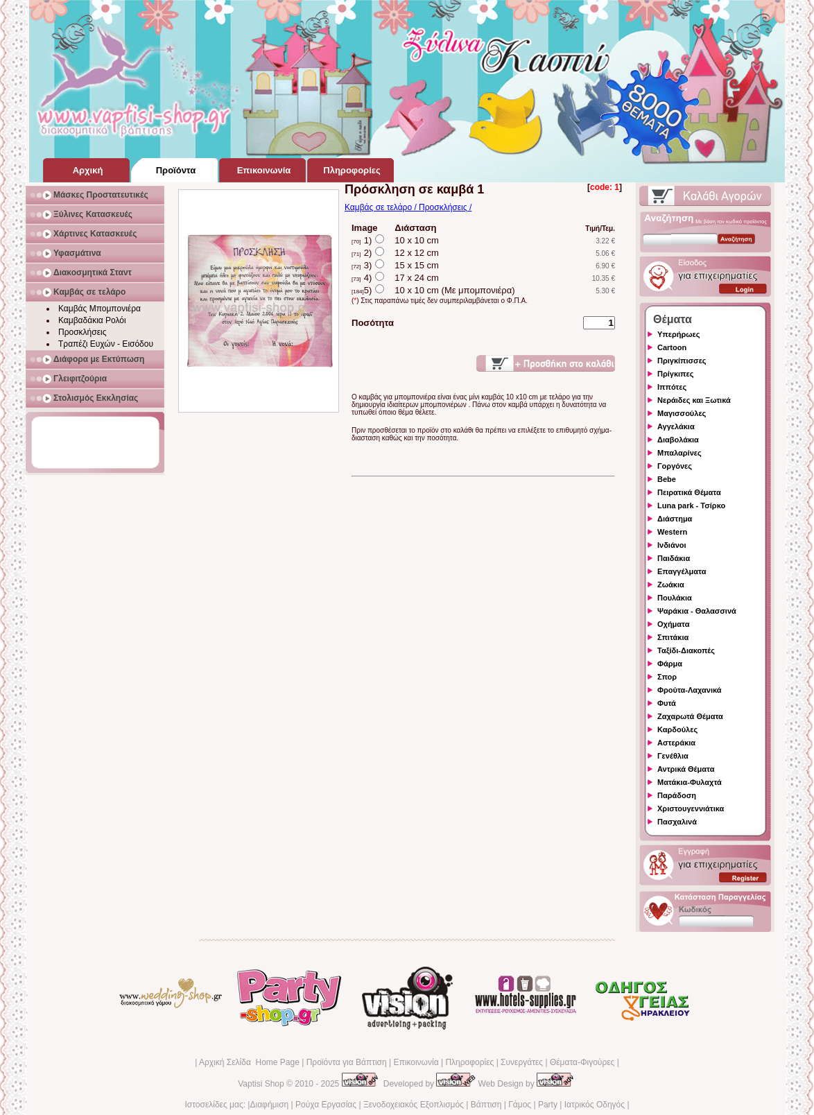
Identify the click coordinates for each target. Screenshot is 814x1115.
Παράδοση (676, 795)
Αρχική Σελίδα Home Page (249, 1062)
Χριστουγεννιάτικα (690, 808)
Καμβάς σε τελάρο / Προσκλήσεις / (408, 207)
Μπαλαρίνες (679, 453)
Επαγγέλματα (681, 571)
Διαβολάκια (678, 439)
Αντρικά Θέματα (685, 769)
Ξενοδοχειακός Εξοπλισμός (413, 1104)
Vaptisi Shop (261, 1084)
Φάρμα (669, 663)
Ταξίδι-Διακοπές (686, 650)
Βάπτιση (486, 1104)
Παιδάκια (673, 558)
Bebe (666, 479)
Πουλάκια (674, 598)
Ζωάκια (670, 584)
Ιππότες (671, 387)
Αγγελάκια (676, 426)
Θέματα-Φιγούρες (582, 1062)
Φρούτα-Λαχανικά (689, 690)
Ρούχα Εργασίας (325, 1104)
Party (547, 1104)
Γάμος (519, 1104)
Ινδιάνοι (671, 545)
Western (672, 532)
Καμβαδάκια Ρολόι (92, 320)
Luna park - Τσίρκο (691, 505)
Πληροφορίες (469, 1062)
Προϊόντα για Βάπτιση (346, 1062)
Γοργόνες (674, 466)
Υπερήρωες (678, 334)
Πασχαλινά (677, 822)
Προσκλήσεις (82, 332)
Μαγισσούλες (681, 413)
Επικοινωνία (415, 1062)
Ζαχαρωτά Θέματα (690, 716)
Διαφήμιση (269, 1104)
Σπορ (667, 677)
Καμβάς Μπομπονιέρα (99, 308)
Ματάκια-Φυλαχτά (689, 782)
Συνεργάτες (522, 1062)
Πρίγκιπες (675, 374)
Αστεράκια (676, 742)
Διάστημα (674, 519)
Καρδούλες (677, 729)
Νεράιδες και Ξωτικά (694, 400)
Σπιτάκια (673, 637)
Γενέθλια (673, 756)
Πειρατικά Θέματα (689, 492)
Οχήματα (673, 624)
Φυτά (666, 703)
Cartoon (671, 347)
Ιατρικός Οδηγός (594, 1104)
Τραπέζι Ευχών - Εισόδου (105, 344)
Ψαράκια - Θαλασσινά (696, 611)
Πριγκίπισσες (682, 360)
